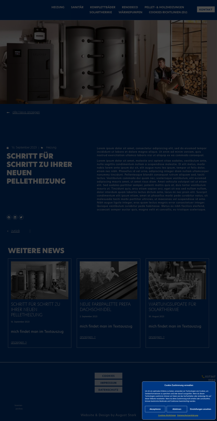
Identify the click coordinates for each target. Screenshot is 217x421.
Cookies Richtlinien (167, 415)
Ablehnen (176, 409)
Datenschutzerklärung (187, 415)
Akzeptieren (155, 409)
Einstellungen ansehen (200, 409)
